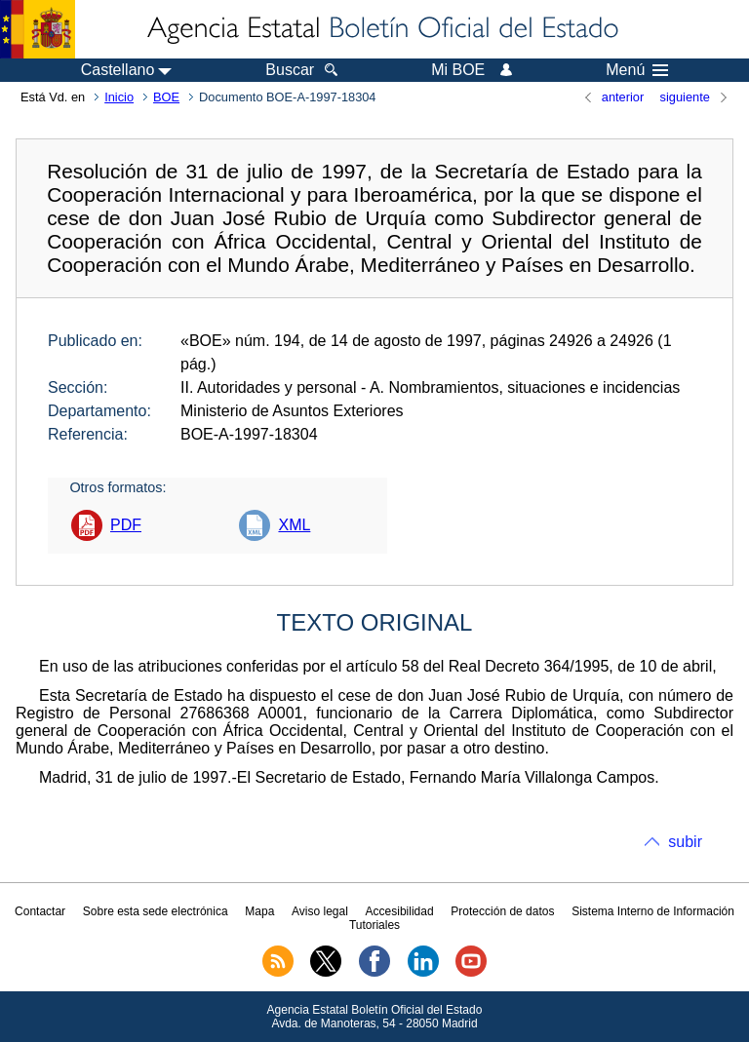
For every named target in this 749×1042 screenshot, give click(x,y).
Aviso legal (320, 911)
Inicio (119, 97)
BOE (166, 97)
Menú (637, 70)
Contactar (40, 911)
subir (685, 841)
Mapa (259, 911)
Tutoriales (374, 925)
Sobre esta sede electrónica (155, 911)
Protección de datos (502, 911)
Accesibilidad (400, 911)
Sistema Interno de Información (653, 911)
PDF (125, 525)
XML (294, 525)
